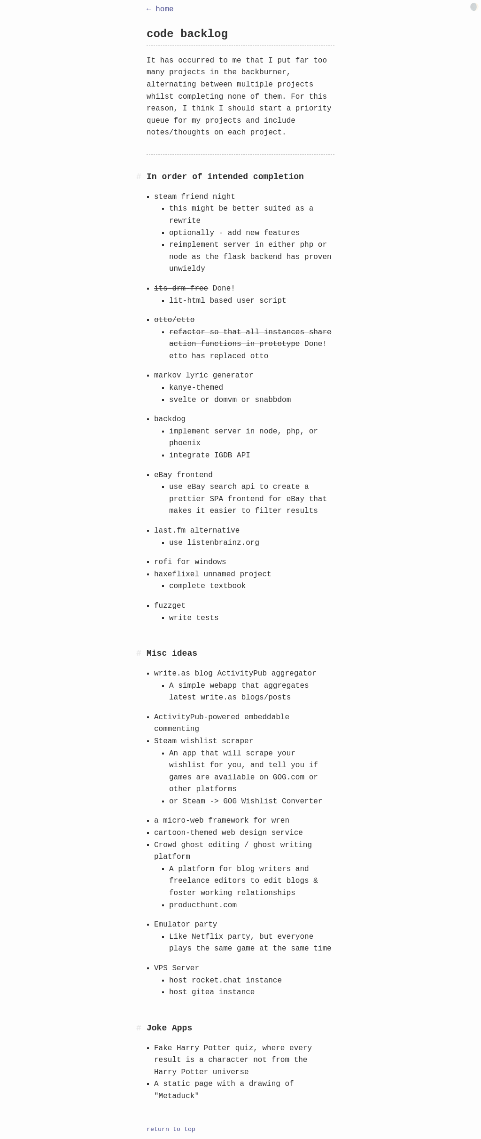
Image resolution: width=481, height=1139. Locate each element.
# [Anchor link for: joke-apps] (138, 1028)
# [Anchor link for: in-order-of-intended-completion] (138, 176)
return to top (171, 1129)
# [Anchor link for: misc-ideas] (138, 653)
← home (160, 9)
